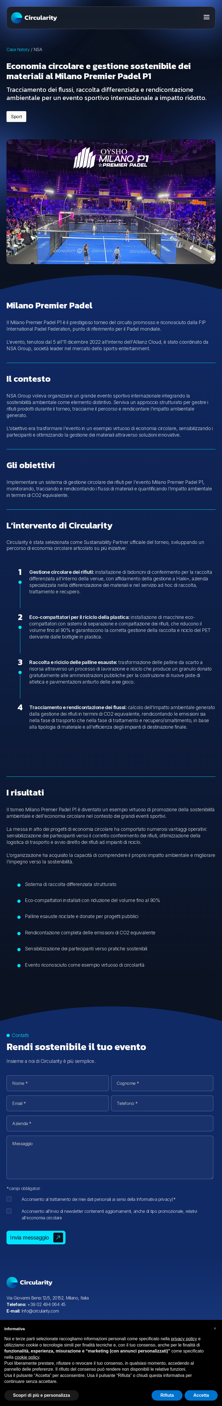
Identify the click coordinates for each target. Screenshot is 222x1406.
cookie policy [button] (27, 1357)
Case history (18, 49)
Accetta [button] (201, 1395)
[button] (215, 1328)
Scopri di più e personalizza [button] (41, 1395)
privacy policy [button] (184, 1338)
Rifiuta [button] (167, 1395)
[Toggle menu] (206, 17)
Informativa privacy (154, 1199)
